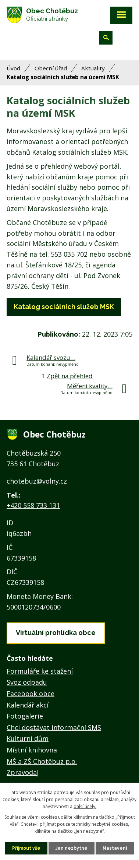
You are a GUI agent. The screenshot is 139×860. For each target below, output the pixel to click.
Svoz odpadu (27, 682)
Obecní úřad (51, 68)
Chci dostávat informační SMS (54, 727)
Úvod (13, 68)
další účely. (85, 806)
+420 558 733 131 (33, 505)
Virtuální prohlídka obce (56, 632)
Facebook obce (30, 693)
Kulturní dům (28, 738)
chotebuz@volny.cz (37, 481)
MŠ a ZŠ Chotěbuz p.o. (42, 761)
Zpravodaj (23, 772)
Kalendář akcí (28, 705)
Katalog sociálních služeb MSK (64, 306)
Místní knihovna (32, 749)
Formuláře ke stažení (40, 671)
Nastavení (115, 848)
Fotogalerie (25, 716)
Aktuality (93, 68)
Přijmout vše (26, 848)
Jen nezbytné (72, 848)
